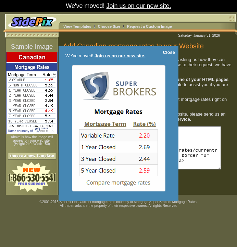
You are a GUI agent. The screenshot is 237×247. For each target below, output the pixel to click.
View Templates (77, 26)
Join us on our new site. (139, 5)
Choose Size (109, 26)
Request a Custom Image (149, 26)
